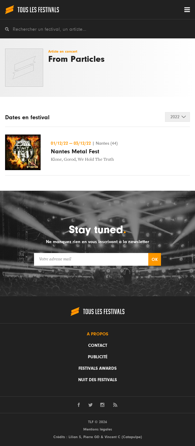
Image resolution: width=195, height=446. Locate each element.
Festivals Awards (97, 368)
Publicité (97, 357)
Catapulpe (132, 437)
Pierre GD (91, 437)
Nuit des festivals (97, 380)
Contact (97, 345)
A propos (97, 334)
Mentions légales (97, 429)
